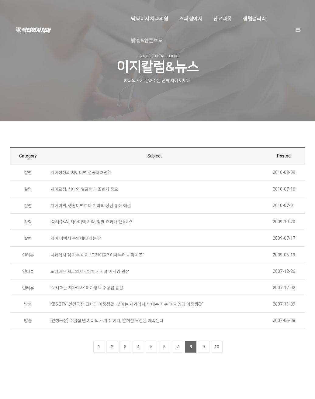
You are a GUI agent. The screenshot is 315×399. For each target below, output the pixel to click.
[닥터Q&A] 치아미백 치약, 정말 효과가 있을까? (91, 224)
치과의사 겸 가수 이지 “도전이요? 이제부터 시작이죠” (97, 257)
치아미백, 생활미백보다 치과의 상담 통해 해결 (90, 207)
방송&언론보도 (269, 11)
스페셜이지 (167, 11)
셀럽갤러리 (230, 11)
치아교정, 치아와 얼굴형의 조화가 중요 (84, 190)
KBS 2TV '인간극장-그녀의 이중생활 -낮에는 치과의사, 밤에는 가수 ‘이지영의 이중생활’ (127, 307)
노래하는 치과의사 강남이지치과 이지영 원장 (89, 274)
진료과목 (199, 11)
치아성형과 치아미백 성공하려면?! (80, 174)
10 (216, 350)
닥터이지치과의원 (126, 11)
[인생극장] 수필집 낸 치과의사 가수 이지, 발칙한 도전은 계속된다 (107, 324)
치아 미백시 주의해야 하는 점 (76, 240)
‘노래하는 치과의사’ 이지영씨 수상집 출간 (86, 291)
